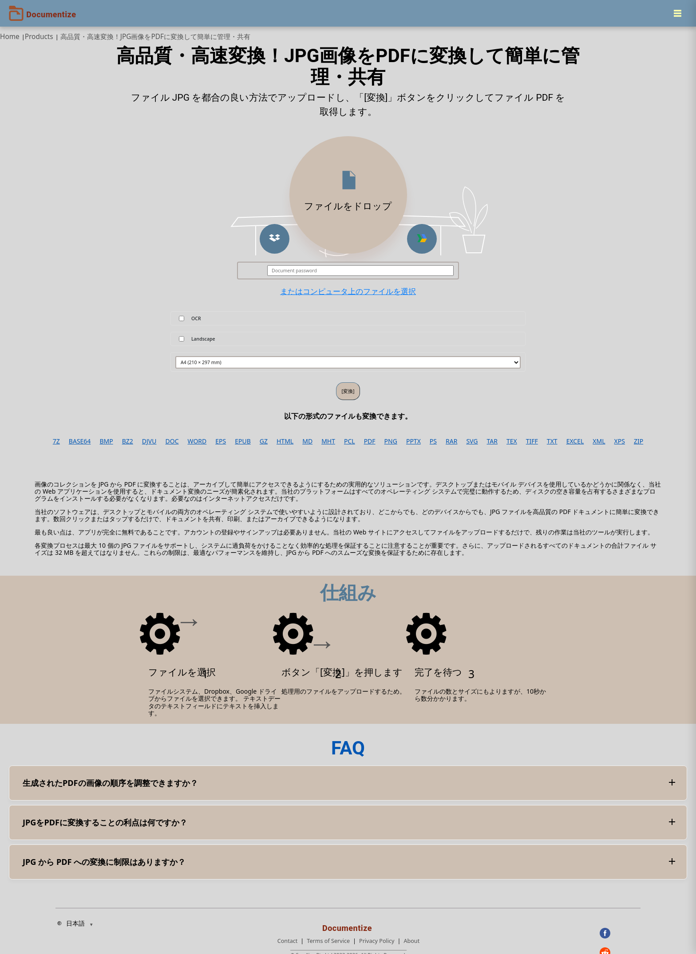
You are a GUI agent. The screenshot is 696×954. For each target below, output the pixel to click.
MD (307, 441)
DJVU (149, 441)
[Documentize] (348, 925)
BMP (106, 441)
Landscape (203, 339)
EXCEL (575, 441)
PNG (390, 441)
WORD (197, 441)
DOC (171, 441)
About (411, 941)
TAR (492, 441)
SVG (472, 441)
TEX (511, 441)
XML (599, 441)
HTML (285, 441)
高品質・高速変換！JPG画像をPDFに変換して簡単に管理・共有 (155, 36)
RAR (451, 441)
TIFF (532, 441)
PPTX (413, 441)
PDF (370, 441)
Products (39, 36)
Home (10, 36)
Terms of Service (328, 941)
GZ (264, 441)
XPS (619, 441)
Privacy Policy (376, 941)
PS (433, 441)
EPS (220, 441)
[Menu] (677, 13)
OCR (196, 318)
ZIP (638, 441)
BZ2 (127, 441)
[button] (274, 239)
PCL (349, 441)
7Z (56, 441)
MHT (328, 441)
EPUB (243, 441)
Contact (287, 941)
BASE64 (80, 441)
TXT (552, 441)
